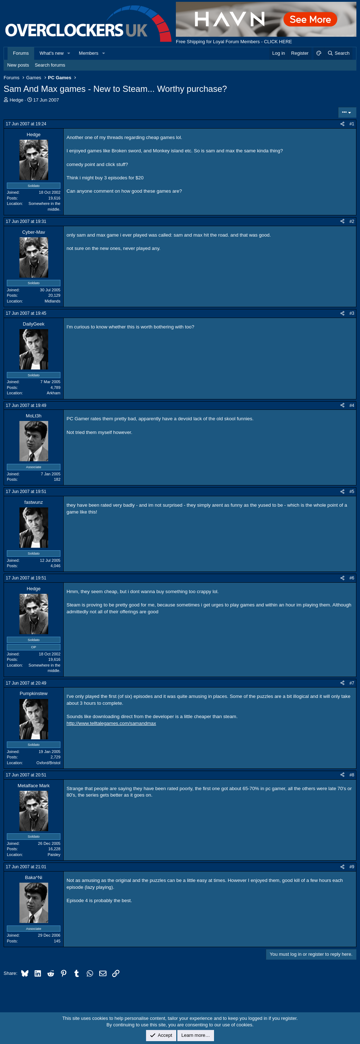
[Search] (338, 53)
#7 (352, 683)
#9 (352, 866)
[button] (69, 53)
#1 (352, 123)
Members (88, 53)
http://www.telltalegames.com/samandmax (111, 723)
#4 (352, 405)
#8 (352, 775)
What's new (52, 53)
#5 (352, 491)
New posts (18, 65)
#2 (352, 221)
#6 (352, 578)
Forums (21, 53)
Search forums (50, 65)
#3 (352, 313)
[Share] (342, 124)
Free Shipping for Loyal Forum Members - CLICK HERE (234, 41)
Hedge (16, 100)
